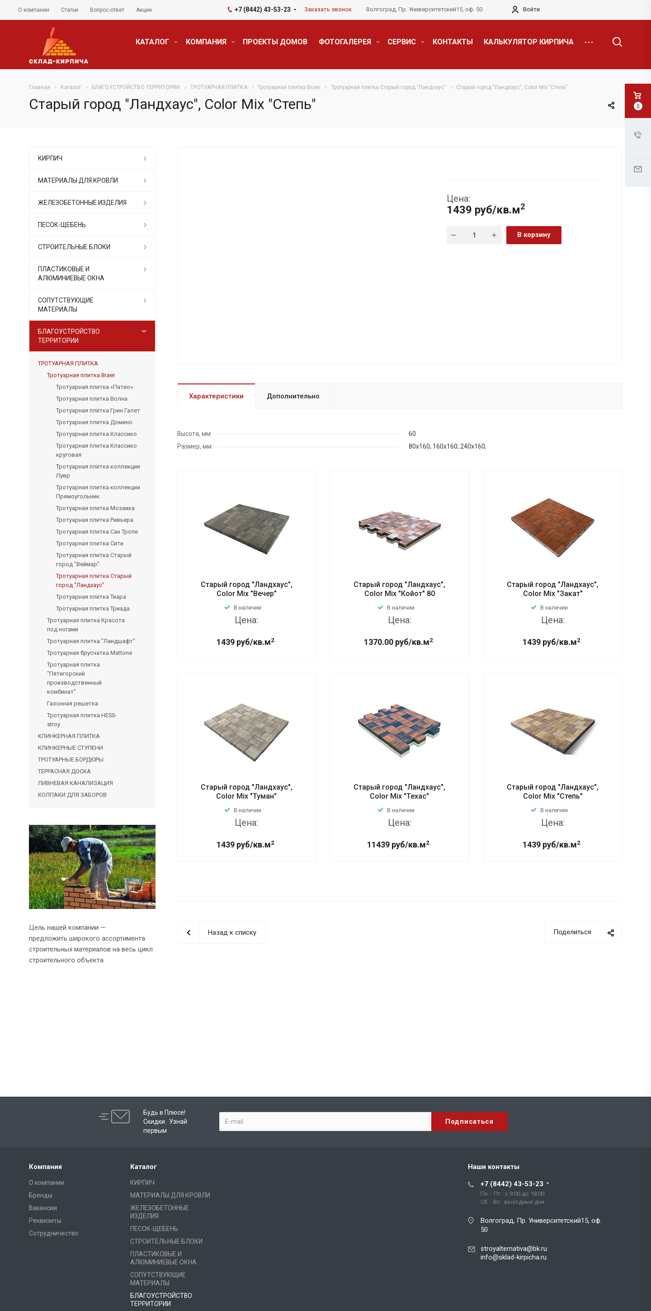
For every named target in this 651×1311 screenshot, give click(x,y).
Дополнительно (293, 396)
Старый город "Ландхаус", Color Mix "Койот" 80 (399, 589)
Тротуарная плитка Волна (91, 398)
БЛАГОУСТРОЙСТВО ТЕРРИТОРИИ (69, 336)
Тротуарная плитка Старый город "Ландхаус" (94, 580)
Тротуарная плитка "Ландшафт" (91, 641)
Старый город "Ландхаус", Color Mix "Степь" (553, 791)
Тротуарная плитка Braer (81, 375)
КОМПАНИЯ (210, 42)
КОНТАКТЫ (453, 42)
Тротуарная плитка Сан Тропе (97, 531)
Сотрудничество (54, 1233)
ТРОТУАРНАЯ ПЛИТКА (68, 363)
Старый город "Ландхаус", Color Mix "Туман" (246, 791)
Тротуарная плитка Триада (93, 608)
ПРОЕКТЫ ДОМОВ (275, 42)
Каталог (143, 1167)
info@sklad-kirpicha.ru (514, 1257)
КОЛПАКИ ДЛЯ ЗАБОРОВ (72, 794)
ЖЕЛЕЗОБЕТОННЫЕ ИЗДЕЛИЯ (82, 202)
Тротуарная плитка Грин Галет (98, 410)
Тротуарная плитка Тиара (91, 596)
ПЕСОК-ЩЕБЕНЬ (62, 224)
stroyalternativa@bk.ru (514, 1249)
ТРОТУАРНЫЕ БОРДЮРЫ (71, 759)
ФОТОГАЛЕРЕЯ (349, 42)
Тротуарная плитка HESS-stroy (82, 720)
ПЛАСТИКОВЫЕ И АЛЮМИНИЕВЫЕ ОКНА (71, 273)
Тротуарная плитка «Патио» (94, 386)
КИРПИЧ (50, 158)
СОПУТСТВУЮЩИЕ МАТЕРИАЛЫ (66, 305)
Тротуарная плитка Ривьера (94, 519)
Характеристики (216, 396)
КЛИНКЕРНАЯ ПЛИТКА (69, 736)
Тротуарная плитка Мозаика (95, 508)
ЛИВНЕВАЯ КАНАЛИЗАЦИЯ (75, 783)
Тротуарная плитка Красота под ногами (86, 625)
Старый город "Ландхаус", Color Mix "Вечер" (246, 589)
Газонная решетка (72, 703)
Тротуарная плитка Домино (94, 422)
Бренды (40, 1195)
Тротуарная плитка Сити (89, 543)
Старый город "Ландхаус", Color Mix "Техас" (399, 791)
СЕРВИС (406, 42)
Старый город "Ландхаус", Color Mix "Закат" (553, 589)
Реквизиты (45, 1220)
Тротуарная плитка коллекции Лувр (98, 471)
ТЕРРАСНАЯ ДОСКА (64, 771)
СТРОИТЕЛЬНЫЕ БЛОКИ (74, 247)
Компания (45, 1167)
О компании (46, 1182)
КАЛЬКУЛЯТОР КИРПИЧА (529, 42)
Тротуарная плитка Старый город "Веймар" (94, 560)
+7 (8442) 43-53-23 (512, 1184)
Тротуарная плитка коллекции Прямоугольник (98, 492)
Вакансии (43, 1208)
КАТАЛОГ (157, 42)
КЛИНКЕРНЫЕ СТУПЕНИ (70, 747)
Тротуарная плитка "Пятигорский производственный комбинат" (74, 678)
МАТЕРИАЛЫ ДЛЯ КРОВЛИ (78, 180)
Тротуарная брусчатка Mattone (89, 652)
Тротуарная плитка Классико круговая (96, 450)
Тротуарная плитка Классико (96, 434)
